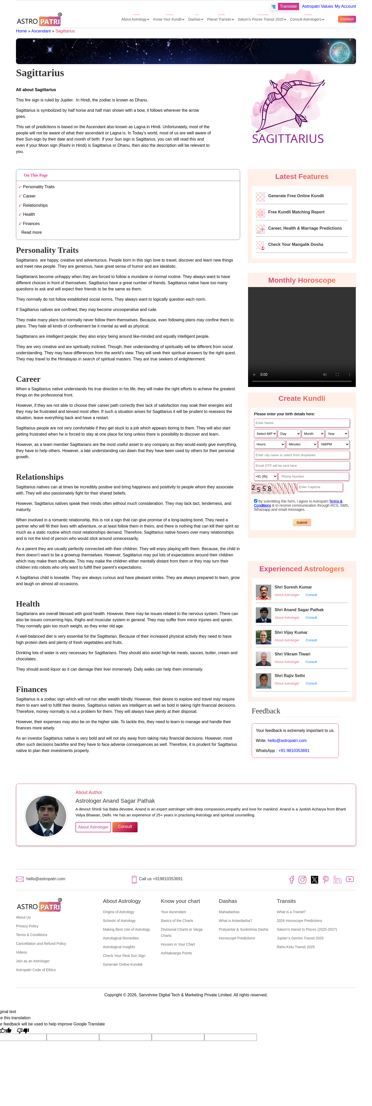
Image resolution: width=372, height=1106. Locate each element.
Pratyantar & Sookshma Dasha (243, 929)
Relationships (33, 205)
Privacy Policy (27, 926)
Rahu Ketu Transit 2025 (296, 947)
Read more (31, 232)
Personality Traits (37, 187)
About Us (23, 917)
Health (27, 214)
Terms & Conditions (31, 935)
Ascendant (41, 31)
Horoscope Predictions (237, 938)
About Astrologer (287, 595)
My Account (345, 6)
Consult (311, 595)
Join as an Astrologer (33, 961)
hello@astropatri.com (287, 740)
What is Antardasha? (235, 921)
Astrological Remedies (121, 938)
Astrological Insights (119, 947)
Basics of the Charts (177, 921)
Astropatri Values (317, 6)
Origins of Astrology (118, 912)
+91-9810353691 (293, 750)
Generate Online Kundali (122, 964)
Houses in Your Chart (178, 944)
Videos (21, 952)
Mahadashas (229, 912)
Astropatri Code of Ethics (36, 970)
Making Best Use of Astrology (126, 929)
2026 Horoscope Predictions (299, 921)
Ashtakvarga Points (176, 953)
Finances (29, 223)
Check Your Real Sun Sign (124, 956)
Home (21, 31)
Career (27, 196)
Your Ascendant (173, 912)
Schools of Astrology (119, 921)
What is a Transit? (291, 912)
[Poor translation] (23, 1030)
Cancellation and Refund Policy (41, 943)
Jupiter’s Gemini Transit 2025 (300, 938)
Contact (347, 19)
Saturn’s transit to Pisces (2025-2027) (307, 929)
